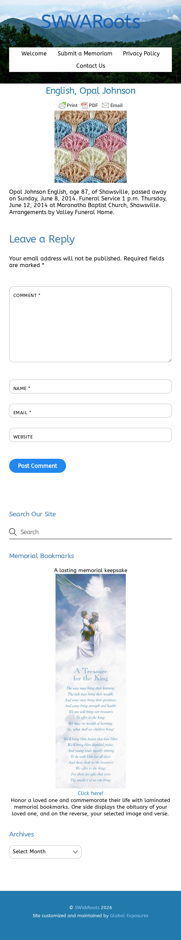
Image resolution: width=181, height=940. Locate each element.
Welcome (34, 53)
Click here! (91, 789)
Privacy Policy (141, 53)
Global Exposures (129, 915)
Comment (27, 295)
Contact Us (90, 65)
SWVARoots (87, 907)
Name (22, 388)
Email (22, 412)
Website (23, 436)
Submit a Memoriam (85, 53)
